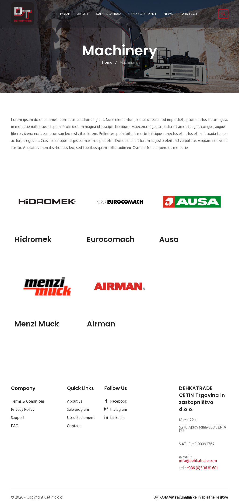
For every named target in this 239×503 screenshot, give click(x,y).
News (168, 13)
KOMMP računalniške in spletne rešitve (193, 497)
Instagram (115, 410)
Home (66, 13)
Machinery (128, 63)
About (83, 13)
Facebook (115, 401)
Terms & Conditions (28, 401)
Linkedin (114, 418)
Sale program (108, 13)
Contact (189, 13)
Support (18, 418)
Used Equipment (142, 13)
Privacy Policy (22, 410)
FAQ (14, 426)
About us (74, 401)
